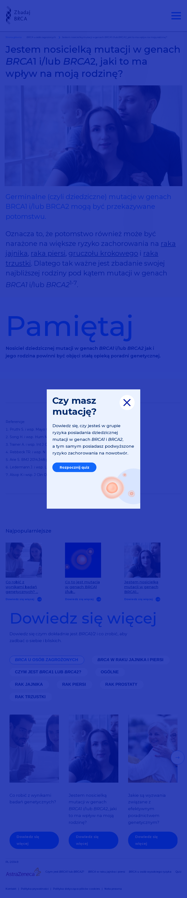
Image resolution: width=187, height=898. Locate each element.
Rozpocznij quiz (74, 467)
